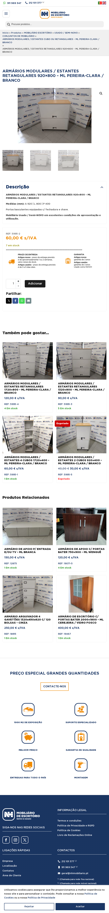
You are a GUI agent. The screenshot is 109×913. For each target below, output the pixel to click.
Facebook (15, 300)
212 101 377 (35, 3)
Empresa (7, 861)
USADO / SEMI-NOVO (66, 33)
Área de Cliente (11, 876)
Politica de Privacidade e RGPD (75, 826)
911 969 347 (14, 3)
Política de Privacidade (41, 898)
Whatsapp (22, 300)
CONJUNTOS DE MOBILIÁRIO (18, 36)
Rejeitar (29, 907)
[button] (101, 93)
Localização (9, 866)
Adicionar (35, 283)
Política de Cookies (68, 830)
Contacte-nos (54, 686)
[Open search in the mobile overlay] (54, 24)
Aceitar (80, 907)
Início (5, 33)
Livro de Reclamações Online (74, 835)
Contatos (8, 871)
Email (28, 300)
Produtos (16, 33)
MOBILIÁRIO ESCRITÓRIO (38, 33)
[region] (54, 899)
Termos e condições (69, 821)
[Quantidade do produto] (13, 284)
